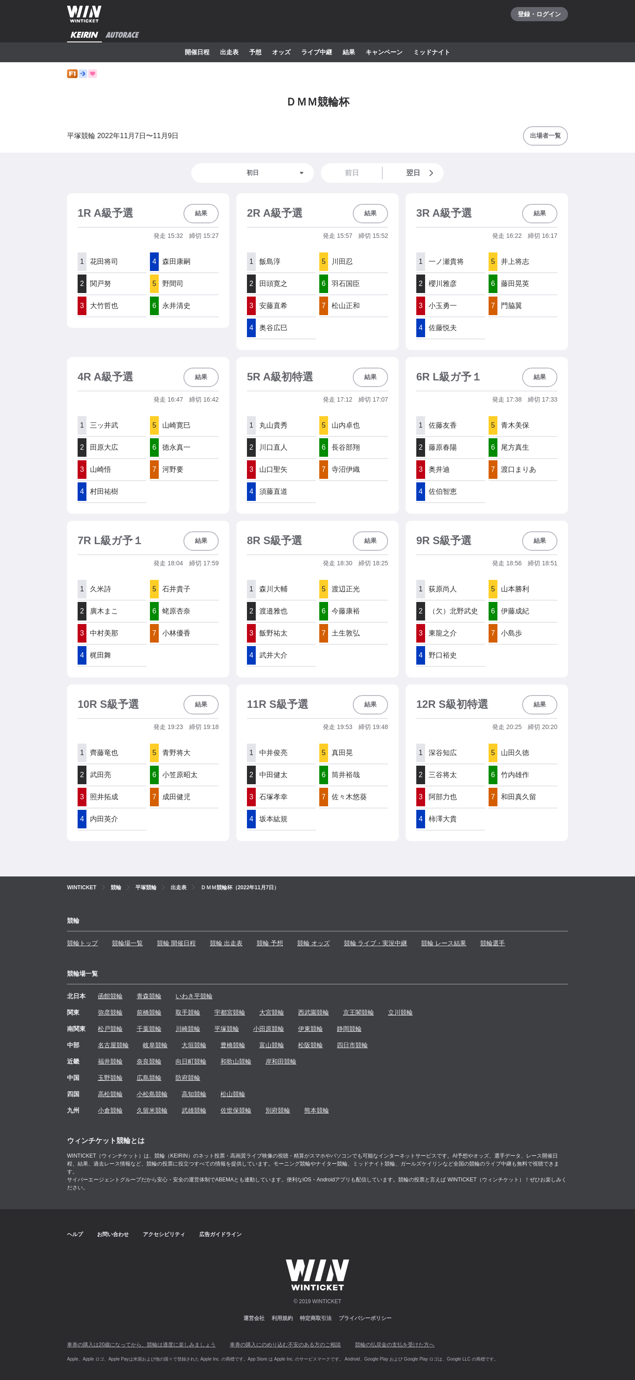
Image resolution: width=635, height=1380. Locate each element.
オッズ (281, 52)
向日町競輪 (191, 1061)
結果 (349, 52)
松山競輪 (232, 1094)
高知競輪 (194, 1094)
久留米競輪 (152, 1110)
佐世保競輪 (235, 1110)
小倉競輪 (110, 1110)
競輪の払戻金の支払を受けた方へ (394, 1345)
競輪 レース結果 (443, 943)
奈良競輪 (149, 1061)
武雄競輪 (194, 1110)
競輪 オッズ (313, 943)
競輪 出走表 (226, 943)
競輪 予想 (270, 943)
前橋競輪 (149, 1012)
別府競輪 (277, 1110)
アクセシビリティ (164, 1234)
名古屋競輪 (113, 1045)
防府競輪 (188, 1077)
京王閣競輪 (358, 1012)
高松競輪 (110, 1094)
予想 (255, 52)
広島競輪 (149, 1077)
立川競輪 (400, 1012)
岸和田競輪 (280, 1061)
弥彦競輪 (110, 1012)
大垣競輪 (194, 1045)
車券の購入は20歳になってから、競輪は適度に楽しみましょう (141, 1345)
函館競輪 (110, 996)
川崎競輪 (188, 1028)
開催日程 (197, 52)
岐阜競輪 (155, 1045)
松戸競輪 (110, 1028)
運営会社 (254, 1318)
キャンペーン (384, 52)
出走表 (229, 52)
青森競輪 (149, 996)
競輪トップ (82, 943)
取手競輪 (188, 1012)
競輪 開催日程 (176, 943)
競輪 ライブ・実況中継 (375, 943)
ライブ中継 (316, 52)
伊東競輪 (310, 1028)
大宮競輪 (271, 1012)
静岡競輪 (349, 1028)
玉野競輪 (110, 1077)
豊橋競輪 (232, 1045)
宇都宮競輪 (229, 1012)
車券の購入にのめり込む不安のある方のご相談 (285, 1345)
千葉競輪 (149, 1028)
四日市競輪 (352, 1045)
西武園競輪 (313, 1012)
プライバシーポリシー (365, 1318)
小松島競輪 (152, 1094)
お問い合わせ (113, 1234)
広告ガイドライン (220, 1234)
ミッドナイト (431, 52)
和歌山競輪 (235, 1061)
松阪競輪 (310, 1045)
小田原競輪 (268, 1028)
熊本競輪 (316, 1110)
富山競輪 (271, 1045)
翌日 (421, 173)
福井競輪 (110, 1061)
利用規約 (282, 1318)
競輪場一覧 (127, 943)
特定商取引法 (316, 1318)
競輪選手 (492, 943)
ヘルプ (75, 1234)
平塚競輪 (226, 1028)
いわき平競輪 (194, 996)
